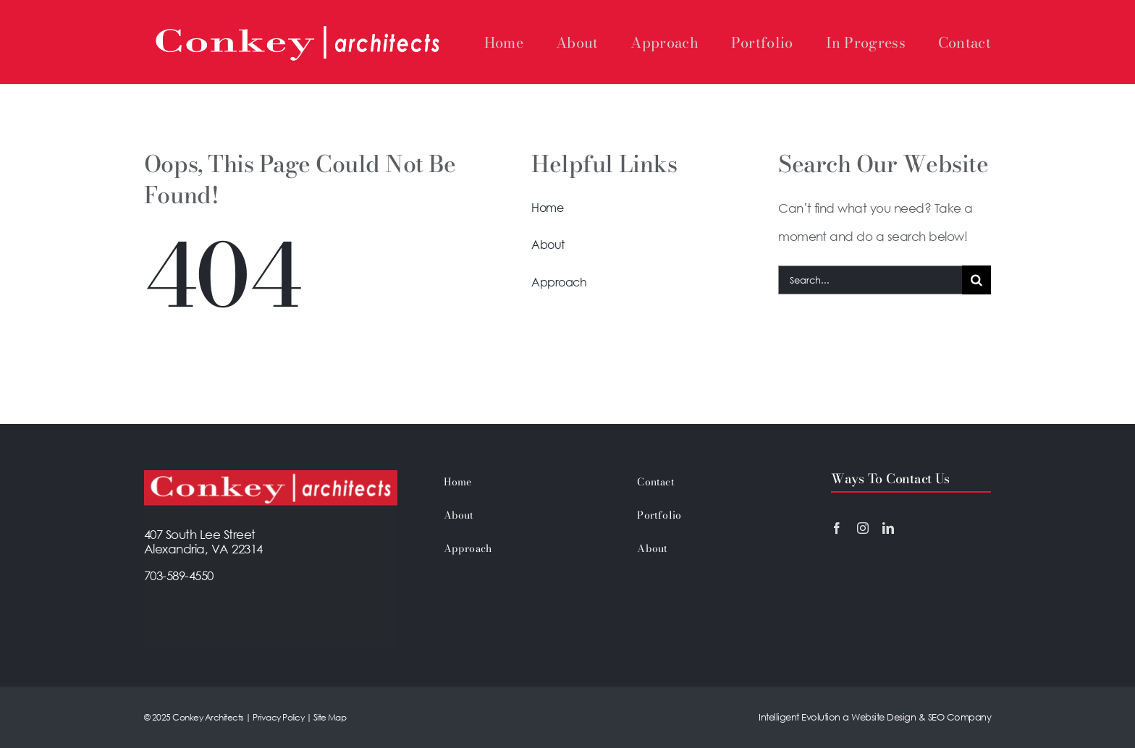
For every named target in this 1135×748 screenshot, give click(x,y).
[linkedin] (888, 528)
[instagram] (863, 528)
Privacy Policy (277, 717)
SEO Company (958, 717)
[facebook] (837, 528)
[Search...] (870, 279)
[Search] (976, 279)
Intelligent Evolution (799, 717)
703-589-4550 (179, 575)
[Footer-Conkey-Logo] (270, 476)
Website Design (883, 717)
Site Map (330, 717)
